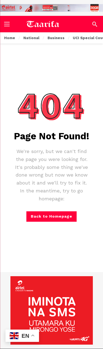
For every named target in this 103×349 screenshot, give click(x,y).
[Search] (95, 24)
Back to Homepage (51, 216)
